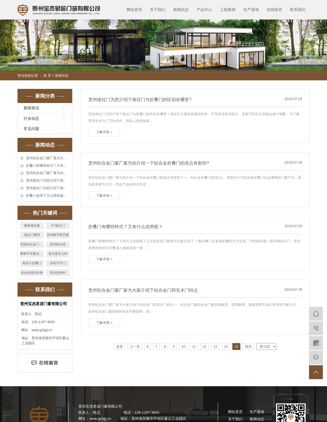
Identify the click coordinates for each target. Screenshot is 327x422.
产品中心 (204, 10)
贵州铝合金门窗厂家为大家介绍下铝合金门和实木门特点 (48, 158)
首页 (119, 346)
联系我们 (298, 10)
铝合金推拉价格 (32, 272)
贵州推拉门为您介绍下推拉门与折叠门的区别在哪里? (48, 180)
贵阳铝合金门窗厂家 (32, 244)
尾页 (248, 346)
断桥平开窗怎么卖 (32, 253)
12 (205, 346)
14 (226, 346)
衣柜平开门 (58, 263)
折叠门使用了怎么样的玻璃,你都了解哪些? (48, 195)
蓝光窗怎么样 (57, 253)
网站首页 (134, 10)
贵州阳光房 (58, 244)
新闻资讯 (31, 108)
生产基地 (251, 10)
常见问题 (31, 129)
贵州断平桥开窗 (58, 235)
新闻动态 (181, 10)
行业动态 (31, 118)
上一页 (135, 346)
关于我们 (157, 10)
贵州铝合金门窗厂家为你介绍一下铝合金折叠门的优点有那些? (48, 173)
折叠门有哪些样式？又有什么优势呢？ (48, 166)
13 (215, 346)
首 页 (47, 75)
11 (194, 346)
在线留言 (274, 10)
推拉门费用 (32, 235)
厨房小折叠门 (31, 263)
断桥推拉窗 (32, 225)
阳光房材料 (58, 272)
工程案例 (228, 10)
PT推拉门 (58, 225)
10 (183, 346)
